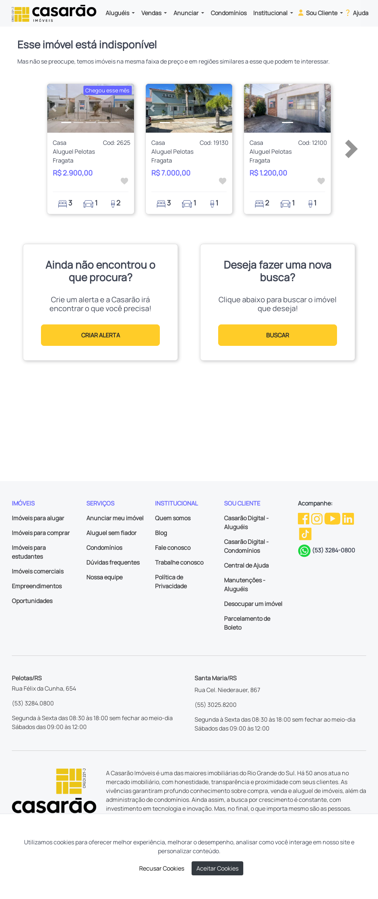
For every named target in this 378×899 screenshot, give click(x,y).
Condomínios (229, 13)
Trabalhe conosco (179, 562)
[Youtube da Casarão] (332, 518)
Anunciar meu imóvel (115, 518)
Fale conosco (172, 548)
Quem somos (172, 518)
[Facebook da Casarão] (304, 518)
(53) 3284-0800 (333, 550)
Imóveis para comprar (41, 533)
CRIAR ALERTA (100, 335)
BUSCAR (277, 335)
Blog (161, 533)
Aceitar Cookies (217, 868)
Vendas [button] (151, 13)
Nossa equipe (104, 577)
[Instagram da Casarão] (317, 518)
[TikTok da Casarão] (305, 533)
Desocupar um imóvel (253, 604)
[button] (53, 108)
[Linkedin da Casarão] (348, 518)
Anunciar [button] (186, 13)
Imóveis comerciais (37, 571)
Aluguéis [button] (118, 13)
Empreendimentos (37, 586)
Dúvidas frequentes (113, 562)
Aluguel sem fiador (111, 533)
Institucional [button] (271, 13)
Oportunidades (32, 601)
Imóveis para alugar (38, 518)
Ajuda (356, 12)
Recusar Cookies (161, 868)
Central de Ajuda (246, 565)
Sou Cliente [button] (318, 12)
